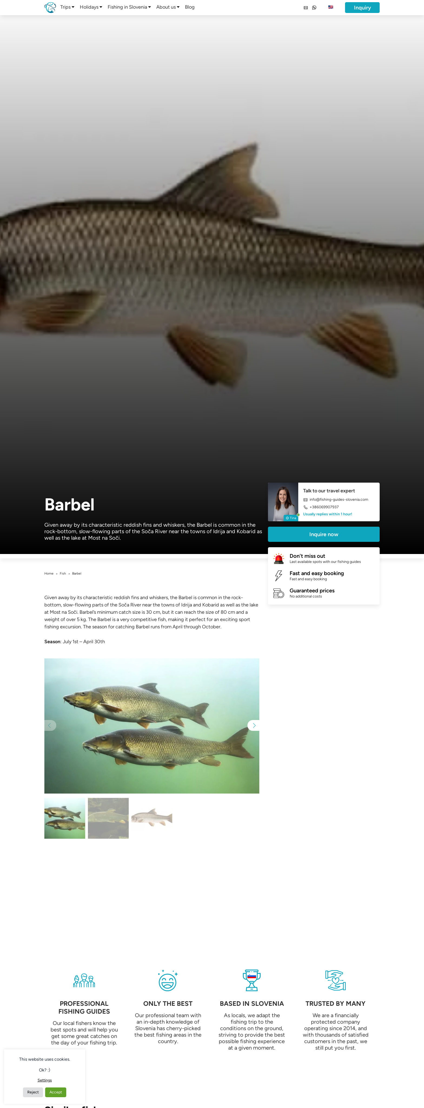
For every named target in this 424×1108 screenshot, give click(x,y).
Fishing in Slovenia (127, 7)
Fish (63, 573)
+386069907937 (321, 507)
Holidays (89, 7)
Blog (190, 7)
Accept (55, 1092)
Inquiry (362, 7)
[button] (253, 725)
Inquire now (323, 534)
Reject (33, 1092)
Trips (65, 7)
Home (49, 573)
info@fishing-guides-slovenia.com (335, 499)
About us (166, 7)
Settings (45, 1080)
